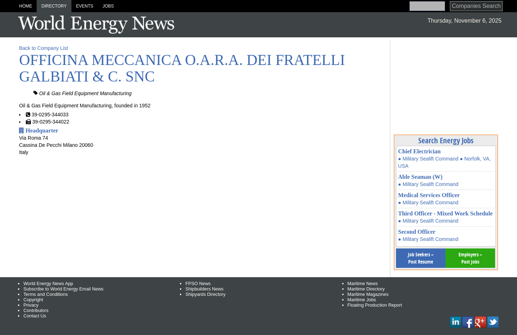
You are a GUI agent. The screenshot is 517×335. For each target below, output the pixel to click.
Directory (53, 6)
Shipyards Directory (205, 294)
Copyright (33, 299)
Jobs (108, 6)
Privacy (30, 305)
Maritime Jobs (362, 299)
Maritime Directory (366, 289)
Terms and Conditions (45, 294)
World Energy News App (48, 283)
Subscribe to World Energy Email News (63, 289)
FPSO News (197, 283)
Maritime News (363, 283)
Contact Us (34, 315)
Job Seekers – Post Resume (421, 258)
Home (25, 6)
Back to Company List (43, 48)
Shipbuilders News (204, 289)
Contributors (35, 310)
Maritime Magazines (368, 294)
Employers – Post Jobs (470, 258)
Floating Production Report (375, 305)
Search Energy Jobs (446, 140)
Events (84, 6)
